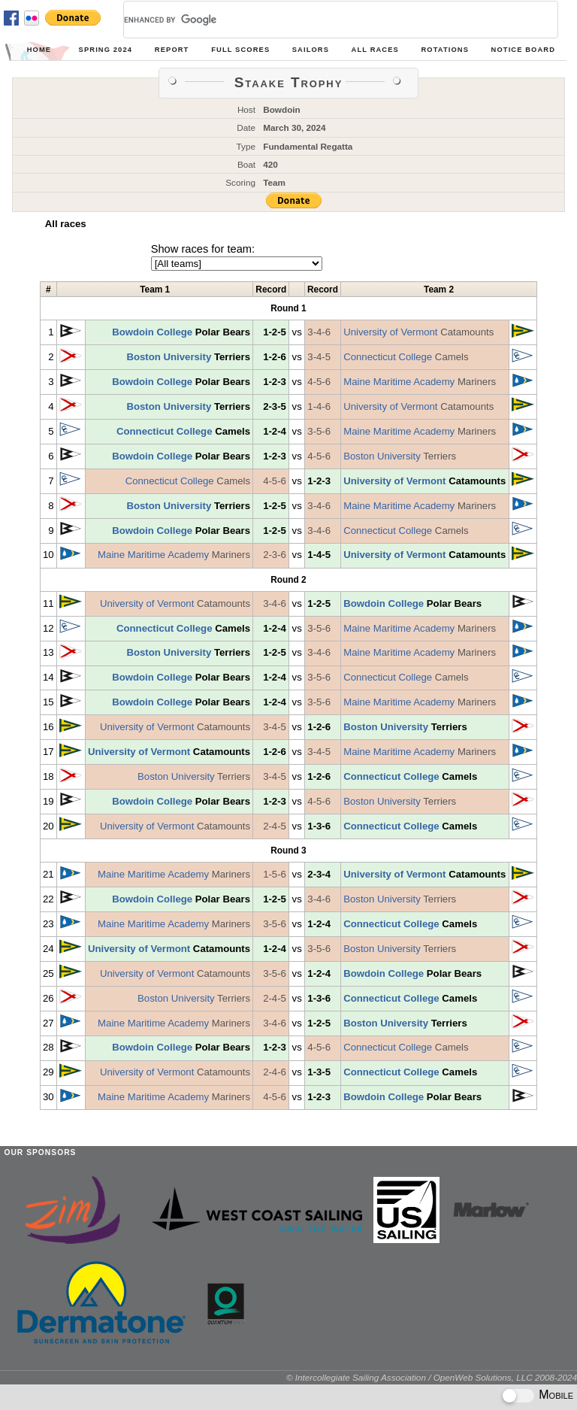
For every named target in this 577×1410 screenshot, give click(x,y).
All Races (375, 49)
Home (39, 49)
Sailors (310, 49)
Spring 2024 (105, 49)
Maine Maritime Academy (399, 381)
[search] (322, 20)
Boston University (168, 356)
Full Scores (240, 49)
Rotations (445, 49)
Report (172, 49)
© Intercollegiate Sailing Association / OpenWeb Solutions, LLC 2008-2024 (431, 1377)
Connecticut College (387, 356)
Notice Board (523, 49)
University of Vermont (390, 332)
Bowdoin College (152, 332)
